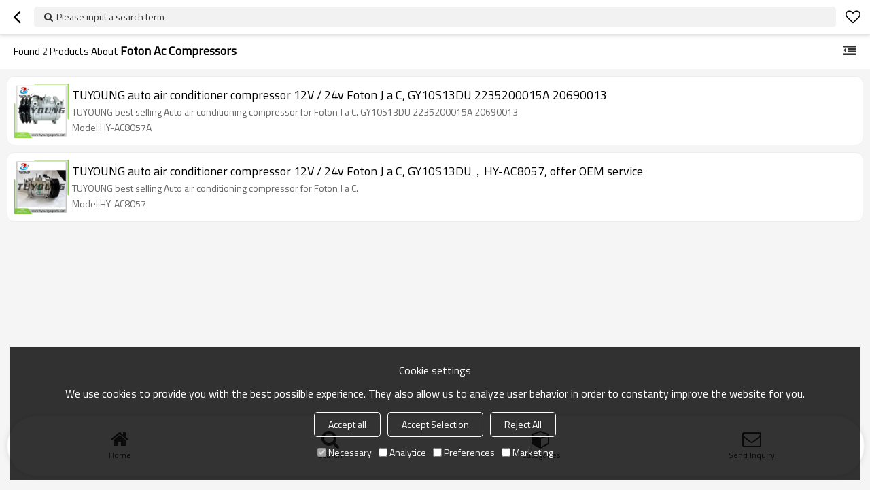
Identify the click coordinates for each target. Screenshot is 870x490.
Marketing (527, 452)
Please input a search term (110, 17)
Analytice (402, 452)
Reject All (523, 424)
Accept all (347, 424)
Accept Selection (435, 424)
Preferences (464, 452)
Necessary (344, 452)
